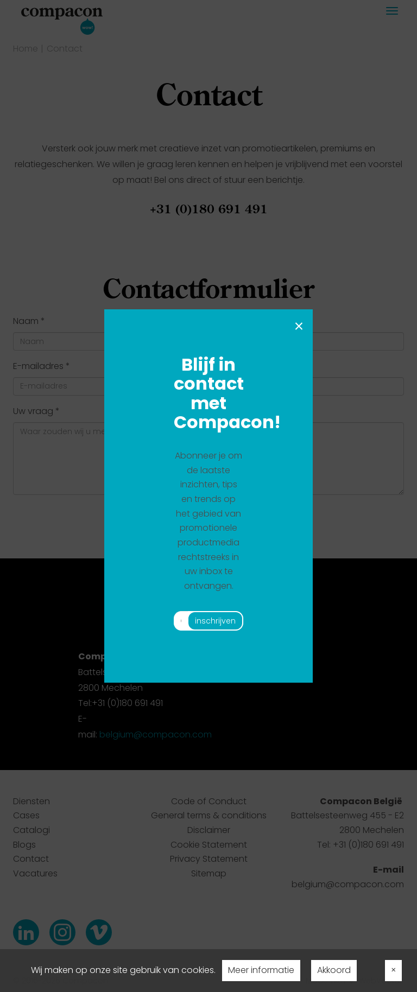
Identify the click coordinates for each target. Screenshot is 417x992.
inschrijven (215, 620)
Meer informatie (261, 970)
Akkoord (334, 970)
